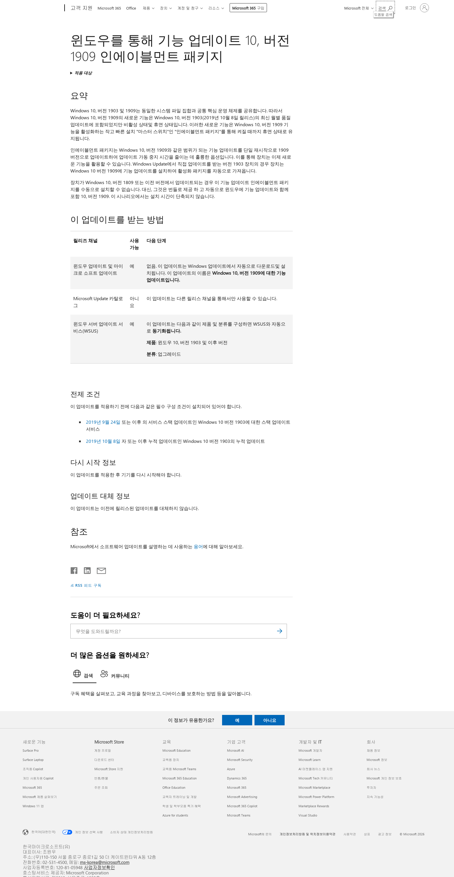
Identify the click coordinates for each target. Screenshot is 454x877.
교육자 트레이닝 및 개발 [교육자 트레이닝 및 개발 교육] (179, 797)
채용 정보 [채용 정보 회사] (373, 750)
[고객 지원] (80, 8)
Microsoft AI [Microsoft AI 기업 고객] (235, 750)
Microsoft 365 (109, 7)
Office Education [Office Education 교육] (173, 787)
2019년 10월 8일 (103, 441)
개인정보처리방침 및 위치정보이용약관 (308, 834)
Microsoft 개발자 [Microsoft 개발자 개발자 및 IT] (310, 750)
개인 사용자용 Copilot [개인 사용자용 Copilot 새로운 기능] (38, 778)
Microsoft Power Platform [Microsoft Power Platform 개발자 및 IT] (316, 797)
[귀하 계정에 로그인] (416, 8)
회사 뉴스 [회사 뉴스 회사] (373, 769)
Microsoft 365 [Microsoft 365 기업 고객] (236, 787)
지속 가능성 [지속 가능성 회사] (375, 797)
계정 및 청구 (192, 7)
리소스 (219, 7)
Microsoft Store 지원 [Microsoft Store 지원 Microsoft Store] (108, 769)
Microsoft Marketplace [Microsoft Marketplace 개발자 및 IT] (314, 787)
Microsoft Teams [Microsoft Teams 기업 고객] (238, 815)
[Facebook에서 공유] (74, 569)
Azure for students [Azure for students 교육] (175, 815)
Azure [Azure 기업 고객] (231, 769)
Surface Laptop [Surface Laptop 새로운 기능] (33, 759)
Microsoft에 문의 (260, 834)
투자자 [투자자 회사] (371, 787)
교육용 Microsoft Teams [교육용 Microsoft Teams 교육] (179, 769)
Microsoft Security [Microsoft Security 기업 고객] (239, 759)
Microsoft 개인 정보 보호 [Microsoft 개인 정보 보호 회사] (384, 778)
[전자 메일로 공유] (98, 569)
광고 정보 (385, 834)
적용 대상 (83, 73)
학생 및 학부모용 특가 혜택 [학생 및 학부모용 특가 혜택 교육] (181, 806)
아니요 (269, 720)
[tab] (84, 675)
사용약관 (349, 834)
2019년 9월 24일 (103, 422)
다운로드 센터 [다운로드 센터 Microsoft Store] (104, 759)
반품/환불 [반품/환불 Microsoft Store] (101, 778)
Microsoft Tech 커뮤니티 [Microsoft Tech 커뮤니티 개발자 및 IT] (316, 778)
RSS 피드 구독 (88, 585)
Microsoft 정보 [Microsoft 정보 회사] (377, 759)
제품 (148, 7)
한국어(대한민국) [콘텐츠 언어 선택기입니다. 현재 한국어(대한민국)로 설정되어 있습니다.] (43, 832)
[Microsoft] (42, 8)
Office (132, 7)
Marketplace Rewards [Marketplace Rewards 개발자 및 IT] (314, 806)
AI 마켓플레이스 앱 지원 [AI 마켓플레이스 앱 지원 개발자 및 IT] (316, 769)
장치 (167, 7)
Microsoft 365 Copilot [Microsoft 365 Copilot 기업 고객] (242, 806)
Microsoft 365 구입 (254, 7)
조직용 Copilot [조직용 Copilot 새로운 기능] (33, 769)
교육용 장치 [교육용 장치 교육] (170, 759)
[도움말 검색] (385, 7)
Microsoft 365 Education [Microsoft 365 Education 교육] (179, 778)
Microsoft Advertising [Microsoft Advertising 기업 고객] (242, 797)
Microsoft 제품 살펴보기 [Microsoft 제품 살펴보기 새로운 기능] (40, 797)
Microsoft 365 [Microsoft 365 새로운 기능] (32, 787)
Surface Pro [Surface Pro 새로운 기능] (31, 750)
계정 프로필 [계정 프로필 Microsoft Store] (102, 750)
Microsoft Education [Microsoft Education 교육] (176, 750)
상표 (367, 834)
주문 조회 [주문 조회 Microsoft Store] (101, 787)
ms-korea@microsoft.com (104, 862)
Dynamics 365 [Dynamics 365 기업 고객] (237, 778)
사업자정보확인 (99, 867)
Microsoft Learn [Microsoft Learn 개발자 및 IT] (310, 759)
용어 (198, 546)
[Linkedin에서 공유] (84, 569)
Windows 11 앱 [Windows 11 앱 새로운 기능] (33, 806)
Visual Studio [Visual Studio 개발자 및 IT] (308, 815)
